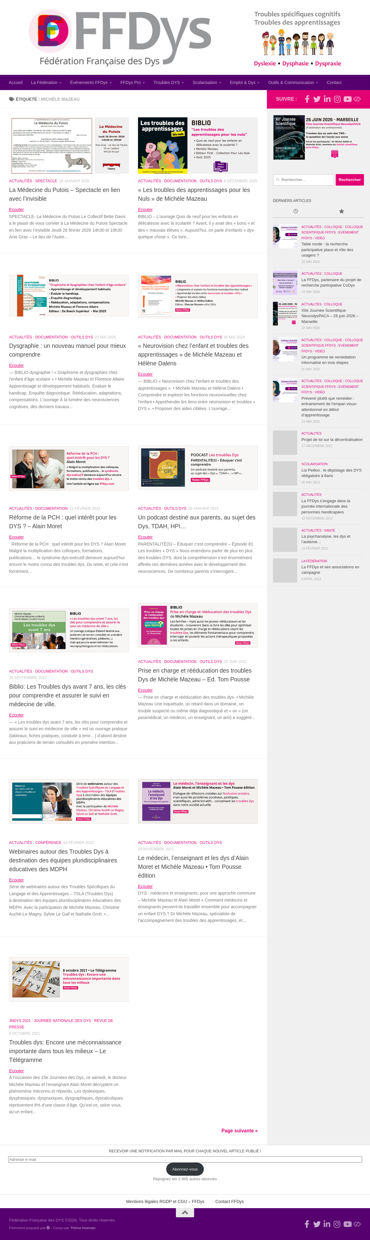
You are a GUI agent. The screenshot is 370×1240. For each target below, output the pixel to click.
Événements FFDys (89, 82)
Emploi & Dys (243, 82)
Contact (334, 82)
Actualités (20, 181)
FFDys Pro (130, 82)
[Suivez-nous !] (317, 99)
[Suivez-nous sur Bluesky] (357, 99)
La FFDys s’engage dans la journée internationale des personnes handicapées (325, 506)
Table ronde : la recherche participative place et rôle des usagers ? (327, 249)
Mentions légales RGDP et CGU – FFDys (165, 1201)
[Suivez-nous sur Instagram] (337, 99)
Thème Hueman (83, 1228)
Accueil (15, 82)
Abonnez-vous (185, 1169)
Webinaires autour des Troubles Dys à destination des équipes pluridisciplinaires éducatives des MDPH (63, 860)
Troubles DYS (166, 82)
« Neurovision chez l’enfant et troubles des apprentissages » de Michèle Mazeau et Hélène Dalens (193, 354)
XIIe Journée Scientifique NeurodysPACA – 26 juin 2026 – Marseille (329, 316)
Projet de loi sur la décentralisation (332, 439)
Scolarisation (205, 82)
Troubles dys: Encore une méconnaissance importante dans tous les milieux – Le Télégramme (65, 1051)
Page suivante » (239, 1130)
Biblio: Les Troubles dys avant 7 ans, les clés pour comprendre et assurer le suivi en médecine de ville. (67, 695)
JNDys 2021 (20, 1021)
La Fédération (44, 82)
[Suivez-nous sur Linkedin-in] (327, 99)
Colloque (333, 227)
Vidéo (320, 238)
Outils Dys (211, 181)
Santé (329, 530)
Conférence (48, 843)
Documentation (180, 181)
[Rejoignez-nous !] (307, 99)
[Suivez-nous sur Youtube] (347, 99)
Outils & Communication (291, 82)
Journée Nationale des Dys (62, 1021)
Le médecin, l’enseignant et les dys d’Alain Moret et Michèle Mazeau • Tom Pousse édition (193, 867)
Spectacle (46, 181)
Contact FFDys (229, 1201)
